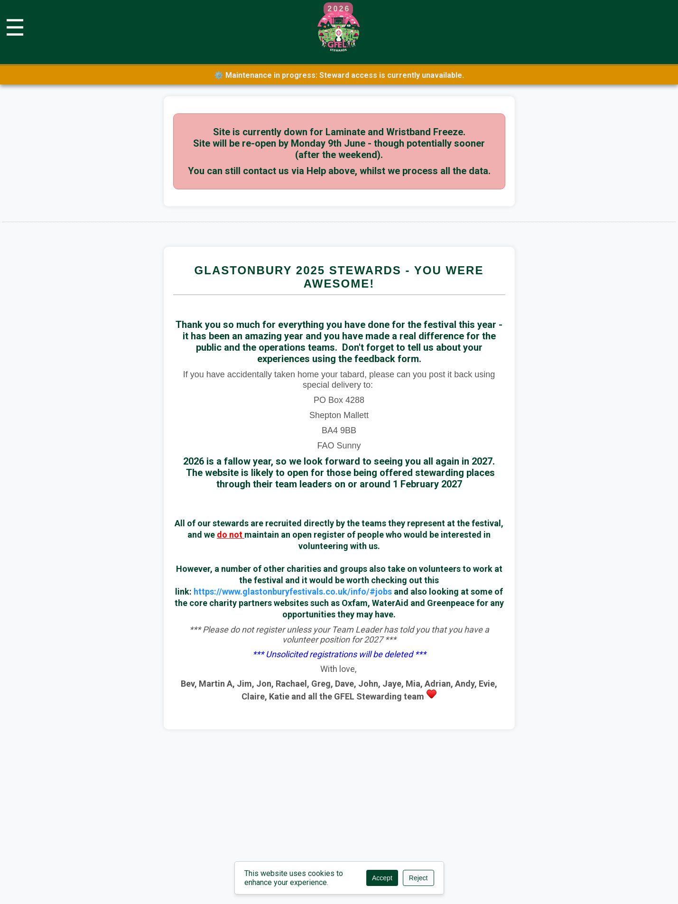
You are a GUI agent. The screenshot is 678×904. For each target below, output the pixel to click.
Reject (418, 878)
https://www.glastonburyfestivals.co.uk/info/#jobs (293, 591)
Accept (382, 878)
